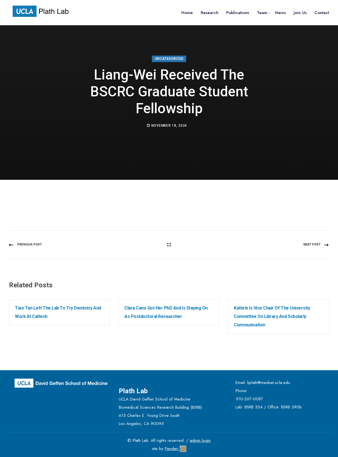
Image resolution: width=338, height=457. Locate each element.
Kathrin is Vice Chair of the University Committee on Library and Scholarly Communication (272, 316)
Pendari (175, 448)
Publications (237, 13)
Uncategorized (169, 59)
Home (187, 13)
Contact (321, 13)
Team (262, 13)
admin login (200, 440)
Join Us (300, 13)
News (280, 13)
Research (209, 13)
